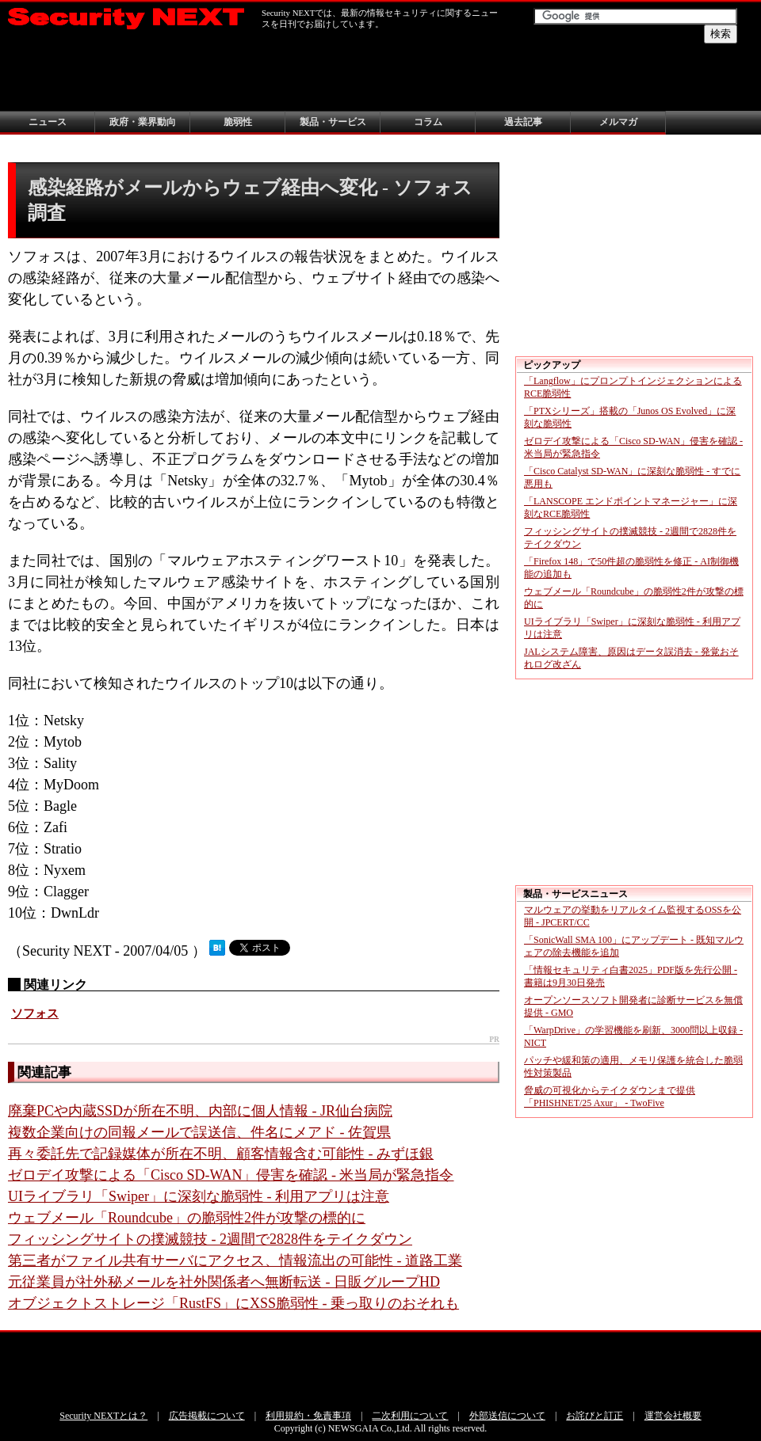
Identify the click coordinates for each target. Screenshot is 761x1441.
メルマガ (618, 121)
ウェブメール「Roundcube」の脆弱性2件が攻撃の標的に (186, 1218)
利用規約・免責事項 (308, 1415)
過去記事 (523, 121)
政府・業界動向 (142, 121)
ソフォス (35, 1013)
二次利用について (410, 1415)
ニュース (48, 121)
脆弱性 (238, 121)
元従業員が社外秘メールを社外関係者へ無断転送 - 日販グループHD (224, 1282)
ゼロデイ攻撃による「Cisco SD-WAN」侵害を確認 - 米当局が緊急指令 (231, 1175)
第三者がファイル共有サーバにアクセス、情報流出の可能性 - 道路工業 (235, 1260)
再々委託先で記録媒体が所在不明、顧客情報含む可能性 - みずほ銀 (221, 1154)
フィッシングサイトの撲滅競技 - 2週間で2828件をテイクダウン (210, 1239)
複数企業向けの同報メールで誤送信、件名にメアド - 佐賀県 (199, 1132)
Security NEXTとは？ (103, 1415)
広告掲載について (207, 1415)
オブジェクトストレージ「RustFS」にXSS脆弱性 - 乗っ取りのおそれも (233, 1303)
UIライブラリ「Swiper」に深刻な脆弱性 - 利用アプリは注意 (198, 1196)
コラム (428, 121)
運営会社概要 (673, 1415)
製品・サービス (333, 121)
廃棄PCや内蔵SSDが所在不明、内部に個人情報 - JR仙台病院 (200, 1111)
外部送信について (507, 1415)
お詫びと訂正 (594, 1415)
